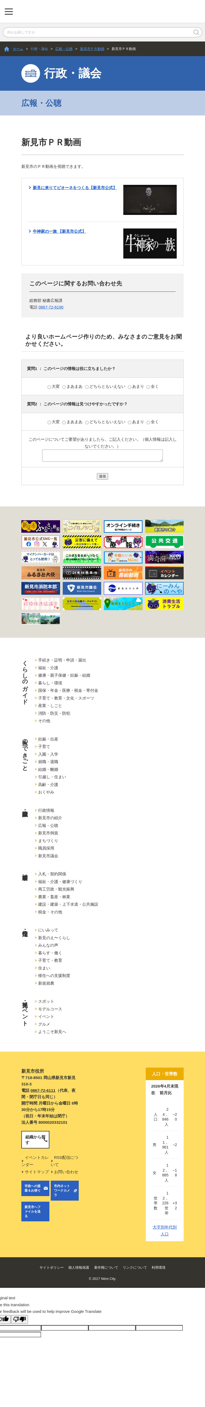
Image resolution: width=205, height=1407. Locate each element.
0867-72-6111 (42, 1090)
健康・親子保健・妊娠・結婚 (64, 675)
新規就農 (46, 983)
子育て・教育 (50, 960)
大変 (54, 386)
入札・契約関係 (52, 874)
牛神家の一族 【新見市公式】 (59, 231)
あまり (136, 386)
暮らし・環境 (50, 683)
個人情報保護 (78, 1267)
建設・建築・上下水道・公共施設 (68, 904)
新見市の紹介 (50, 817)
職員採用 (46, 848)
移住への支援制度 (54, 975)
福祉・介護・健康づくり (60, 881)
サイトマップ (37, 1171)
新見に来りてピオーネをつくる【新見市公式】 (75, 187)
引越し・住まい (52, 777)
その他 (44, 720)
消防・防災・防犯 (54, 713)
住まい (44, 968)
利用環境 (158, 1267)
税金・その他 (50, 912)
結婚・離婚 (48, 769)
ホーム (18, 49)
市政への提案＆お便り (33, 1188)
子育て (44, 746)
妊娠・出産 (48, 739)
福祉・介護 (48, 667)
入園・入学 (48, 754)
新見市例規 (48, 833)
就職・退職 (48, 761)
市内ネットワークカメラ (62, 1190)
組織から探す (35, 1140)
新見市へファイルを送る (33, 1211)
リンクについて (135, 1267)
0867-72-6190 (50, 307)
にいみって (48, 930)
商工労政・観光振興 (56, 889)
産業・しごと (50, 705)
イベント (46, 1016)
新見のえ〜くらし (54, 937)
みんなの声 (48, 945)
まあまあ (73, 386)
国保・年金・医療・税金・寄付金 (68, 690)
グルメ (44, 1024)
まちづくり (48, 840)
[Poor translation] (19, 1319)
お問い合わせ (66, 1171)
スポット (46, 1001)
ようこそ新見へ (52, 1031)
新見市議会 (48, 856)
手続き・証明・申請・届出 (62, 660)
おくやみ (46, 792)
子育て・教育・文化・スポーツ (66, 698)
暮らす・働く (50, 953)
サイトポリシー (52, 1267)
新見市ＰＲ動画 (92, 49)
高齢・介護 (48, 784)
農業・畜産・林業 (54, 896)
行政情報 (46, 810)
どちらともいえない (106, 386)
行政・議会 (39, 49)
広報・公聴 (64, 49)
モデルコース (50, 1009)
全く (153, 386)
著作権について (106, 1267)
